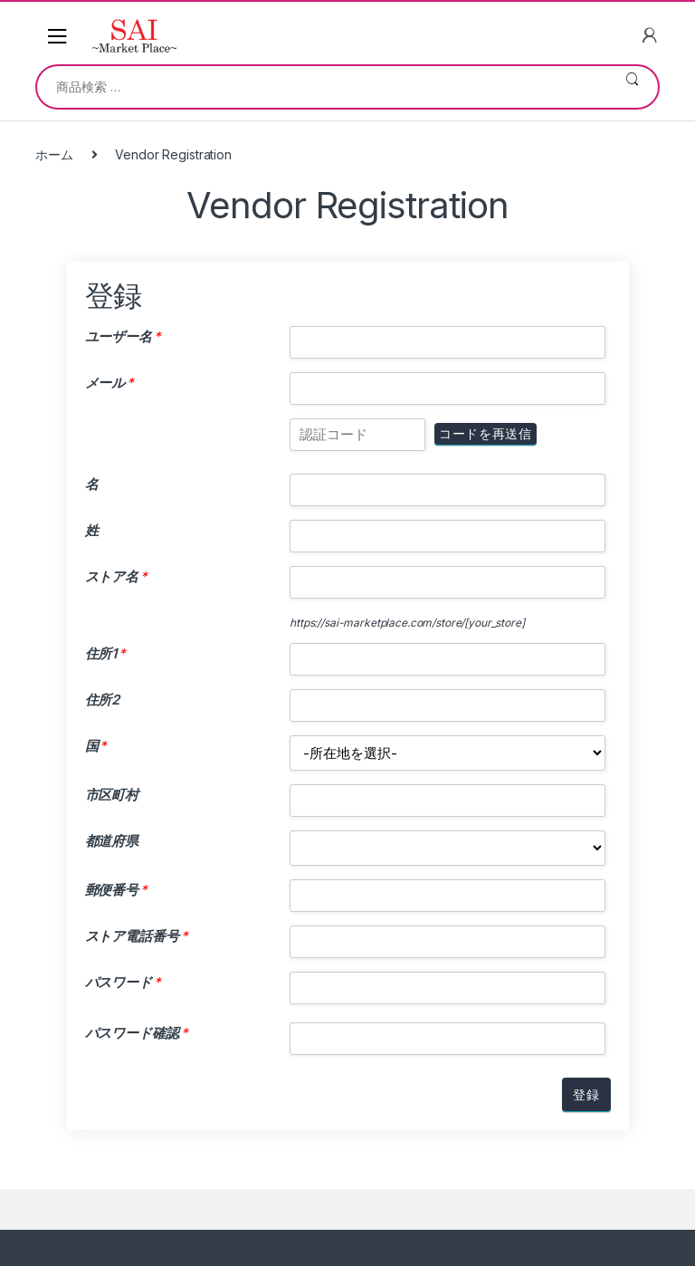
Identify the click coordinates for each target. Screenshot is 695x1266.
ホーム (54, 154)
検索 (632, 87)
